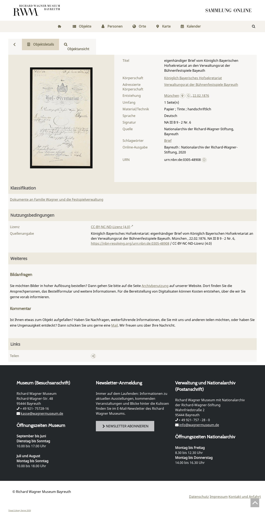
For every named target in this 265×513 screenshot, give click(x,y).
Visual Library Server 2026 (19, 510)
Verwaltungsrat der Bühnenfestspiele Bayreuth (201, 84)
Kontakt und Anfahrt (245, 496)
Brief (168, 140)
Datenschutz (199, 496)
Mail (114, 325)
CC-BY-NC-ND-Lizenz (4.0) (110, 227)
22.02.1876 (201, 95)
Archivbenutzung (155, 285)
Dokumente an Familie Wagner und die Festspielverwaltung (56, 199)
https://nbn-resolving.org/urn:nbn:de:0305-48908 (130, 243)
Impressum (219, 496)
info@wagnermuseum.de (199, 425)
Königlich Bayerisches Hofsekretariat (193, 78)
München (171, 95)
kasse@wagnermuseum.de (42, 413)
